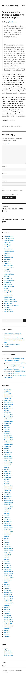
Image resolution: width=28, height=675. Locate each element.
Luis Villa (6, 276)
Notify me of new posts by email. (10, 194)
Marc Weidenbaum (9, 280)
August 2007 (7, 628)
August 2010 (7, 555)
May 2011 (6, 540)
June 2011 (6, 538)
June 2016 (6, 469)
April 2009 (7, 588)
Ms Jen (6, 288)
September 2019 (8, 444)
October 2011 (7, 530)
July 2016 (6, 467)
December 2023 (8, 396)
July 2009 (6, 582)
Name (4, 166)
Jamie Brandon (8, 265)
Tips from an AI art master (12, 344)
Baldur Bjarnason (9, 238)
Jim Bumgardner (9, 268)
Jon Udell (6, 270)
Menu (23, 5)
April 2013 (7, 492)
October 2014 (7, 490)
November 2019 (8, 440)
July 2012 (6, 511)
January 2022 (7, 400)
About (4, 666)
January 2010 (7, 569)
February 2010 (8, 567)
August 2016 (7, 465)
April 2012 (7, 517)
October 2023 (7, 398)
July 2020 (6, 425)
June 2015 (6, 481)
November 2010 (8, 550)
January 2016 (7, 471)
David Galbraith (8, 257)
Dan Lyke (6, 253)
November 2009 (8, 573)
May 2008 (7, 611)
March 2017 (7, 450)
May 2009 (7, 586)
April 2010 (7, 563)
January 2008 (8, 617)
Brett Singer (7, 245)
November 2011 (8, 527)
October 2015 (7, 473)
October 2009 (8, 576)
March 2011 (7, 544)
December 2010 (8, 548)
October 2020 (8, 419)
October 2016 (7, 461)
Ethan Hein (7, 261)
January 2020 (8, 435)
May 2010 (6, 561)
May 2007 (6, 634)
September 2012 (8, 507)
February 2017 (8, 452)
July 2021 (6, 410)
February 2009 (8, 592)
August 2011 (7, 534)
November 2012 (8, 502)
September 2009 (8, 578)
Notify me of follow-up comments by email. (12, 190)
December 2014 (8, 486)
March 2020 (7, 433)
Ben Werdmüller (9, 240)
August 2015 (7, 477)
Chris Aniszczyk (9, 251)
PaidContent (13, 22)
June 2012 (6, 513)
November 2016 (8, 458)
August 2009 (7, 580)
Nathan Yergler (8, 291)
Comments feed (8, 653)
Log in (5, 649)
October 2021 (7, 406)
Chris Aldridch (8, 249)
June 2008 (7, 609)
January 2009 (8, 594)
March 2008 (7, 615)
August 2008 (7, 605)
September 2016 (8, 463)
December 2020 (8, 415)
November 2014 (8, 488)
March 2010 (7, 565)
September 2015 (8, 475)
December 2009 (8, 571)
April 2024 (7, 392)
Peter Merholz (8, 295)
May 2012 (6, 515)
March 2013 (7, 494)
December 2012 (8, 500)
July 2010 (6, 557)
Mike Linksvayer (9, 286)
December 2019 (8, 438)
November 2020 (8, 417)
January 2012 (7, 523)
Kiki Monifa (7, 272)
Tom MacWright (8, 311)
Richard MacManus (9, 299)
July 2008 (6, 607)
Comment (5, 144)
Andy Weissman (8, 236)
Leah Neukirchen (9, 274)
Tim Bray (6, 307)
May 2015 (6, 484)
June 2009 (7, 584)
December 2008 (8, 596)
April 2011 (6, 542)
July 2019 (6, 448)
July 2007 (6, 630)
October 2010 (7, 553)
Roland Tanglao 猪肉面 (10, 301)
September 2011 (8, 532)
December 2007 (8, 619)
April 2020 (7, 431)
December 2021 (8, 402)
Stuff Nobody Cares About (11, 305)
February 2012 (8, 521)
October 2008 (8, 601)
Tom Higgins (8, 309)
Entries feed (7, 651)
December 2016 (8, 456)
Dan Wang (7, 255)
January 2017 (7, 454)
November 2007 (8, 622)
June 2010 (6, 559)
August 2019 (7, 446)
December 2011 (8, 525)
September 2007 (8, 626)
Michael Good (8, 284)
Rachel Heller (8, 297)
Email (4, 173)
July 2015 (6, 479)
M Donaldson (8, 278)
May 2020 (6, 429)
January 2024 (7, 394)
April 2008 (7, 613)
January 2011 (7, 546)
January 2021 (7, 412)
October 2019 (7, 442)
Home (4, 662)
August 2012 (7, 509)
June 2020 (7, 427)
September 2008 (8, 603)
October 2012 (7, 504)
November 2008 (8, 599)
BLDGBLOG (7, 242)
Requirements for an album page (13, 338)
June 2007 (7, 632)
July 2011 (6, 536)
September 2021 (8, 408)
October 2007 (8, 624)
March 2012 (7, 519)
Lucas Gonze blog (10, 5)
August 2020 (7, 423)
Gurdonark (7, 263)
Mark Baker (7, 282)
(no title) (6, 346)
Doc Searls (7, 259)
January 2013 (7, 498)
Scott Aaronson (8, 303)
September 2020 (8, 421)
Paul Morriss (7, 293)
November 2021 (8, 404)
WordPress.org (8, 655)
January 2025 (7, 389)
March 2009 (7, 590)
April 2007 (7, 636)
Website (4, 181)
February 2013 (8, 496)
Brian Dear (7, 247)
